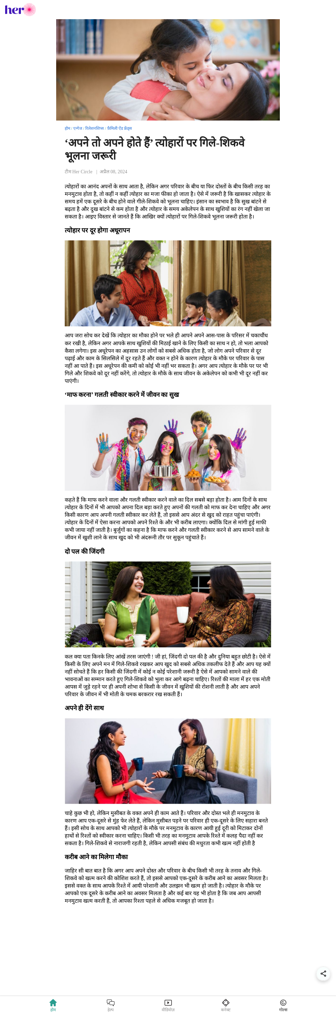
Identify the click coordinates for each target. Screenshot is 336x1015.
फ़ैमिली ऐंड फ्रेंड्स (119, 128)
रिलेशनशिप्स (94, 128)
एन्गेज (77, 128)
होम (67, 128)
